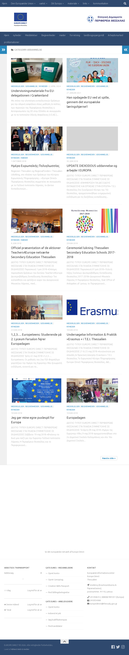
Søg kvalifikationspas (57, 620)
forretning (75, 35)
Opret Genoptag (55, 579)
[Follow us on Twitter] (118, 647)
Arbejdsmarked (115, 35)
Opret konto (53, 573)
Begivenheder (48, 35)
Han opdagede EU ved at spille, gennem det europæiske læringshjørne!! (88, 102)
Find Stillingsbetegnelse (58, 592)
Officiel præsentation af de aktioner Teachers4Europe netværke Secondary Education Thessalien (36, 252)
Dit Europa (56, 3)
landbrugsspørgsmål (94, 35)
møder (62, 35)
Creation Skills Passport (58, 586)
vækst (42, 3)
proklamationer (11, 42)
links (85, 3)
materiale (72, 3)
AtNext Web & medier (20, 649)
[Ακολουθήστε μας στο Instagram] (123, 647)
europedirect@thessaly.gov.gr (103, 603)
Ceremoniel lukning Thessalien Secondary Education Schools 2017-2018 (91, 252)
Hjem (4, 3)
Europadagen (76, 417)
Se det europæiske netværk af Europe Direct (64, 552)
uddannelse (32, 86)
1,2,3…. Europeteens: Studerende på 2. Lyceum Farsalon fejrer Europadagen (36, 339)
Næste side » (108, 458)
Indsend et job (54, 613)
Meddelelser (31, 35)
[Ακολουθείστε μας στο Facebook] (113, 647)
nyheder (17, 35)
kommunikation (100, 3)
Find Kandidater (55, 626)
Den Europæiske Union (22, 3)
